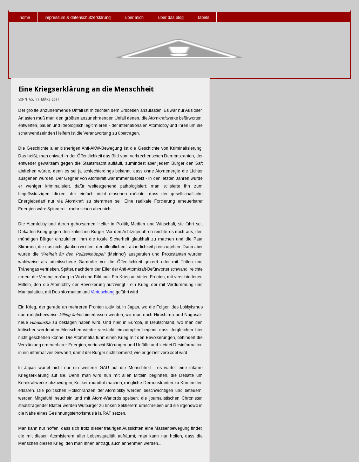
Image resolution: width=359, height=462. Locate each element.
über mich (134, 17)
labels (203, 17)
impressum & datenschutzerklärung (77, 17)
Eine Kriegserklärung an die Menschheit (86, 89)
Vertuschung (103, 292)
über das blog (171, 17)
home (25, 17)
